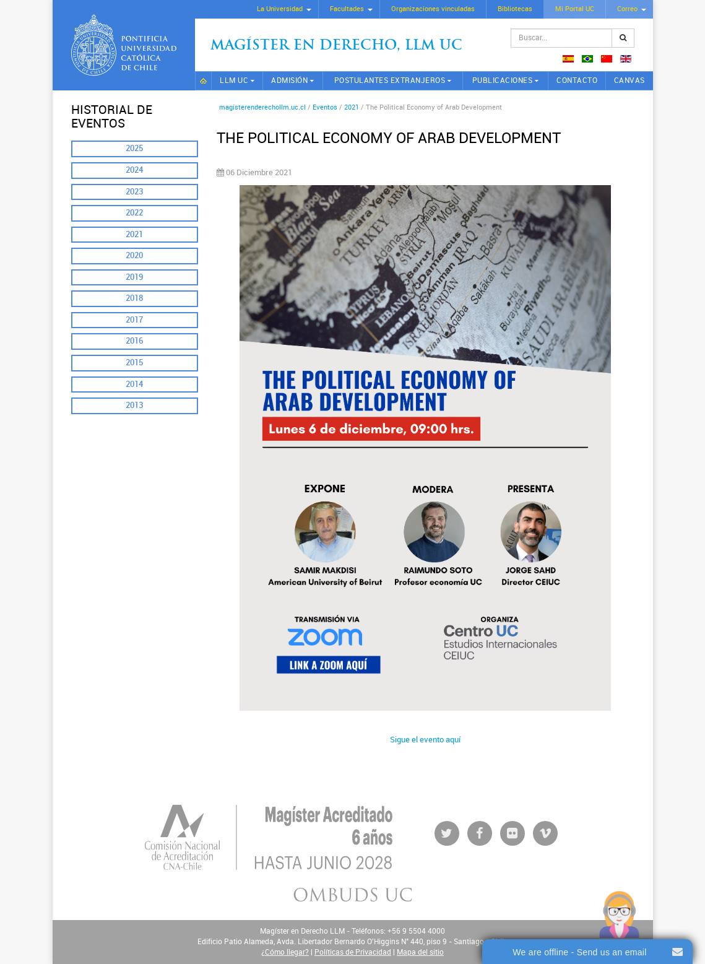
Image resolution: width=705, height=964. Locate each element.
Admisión (289, 80)
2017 (134, 319)
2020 (134, 255)
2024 (134, 170)
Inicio (204, 80)
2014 (134, 384)
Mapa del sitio (420, 952)
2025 (134, 148)
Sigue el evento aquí (425, 739)
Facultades (347, 9)
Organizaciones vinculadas (433, 9)
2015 (134, 362)
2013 (134, 405)
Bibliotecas (515, 9)
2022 (134, 212)
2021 (134, 234)
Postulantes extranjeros (390, 80)
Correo (627, 9)
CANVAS (629, 80)
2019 (134, 277)
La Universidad (280, 9)
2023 (134, 191)
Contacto (576, 80)
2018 (134, 298)
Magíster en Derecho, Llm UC (336, 46)
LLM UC (234, 80)
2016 (134, 340)
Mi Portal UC (574, 9)
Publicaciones (502, 80)
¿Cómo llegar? (285, 952)
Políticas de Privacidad (352, 952)
